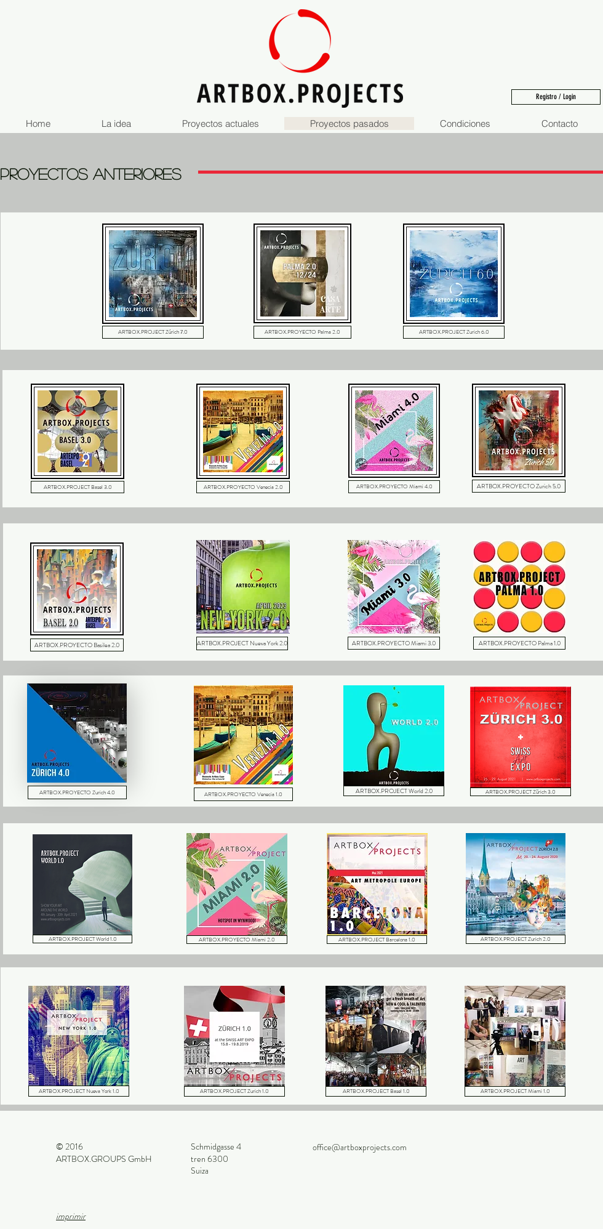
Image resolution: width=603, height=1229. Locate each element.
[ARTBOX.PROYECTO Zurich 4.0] (77, 792)
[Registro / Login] (556, 97)
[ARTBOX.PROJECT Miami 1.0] (515, 1091)
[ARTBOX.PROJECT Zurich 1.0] (234, 1091)
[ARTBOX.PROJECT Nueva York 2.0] (242, 643)
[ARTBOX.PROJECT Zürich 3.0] (520, 792)
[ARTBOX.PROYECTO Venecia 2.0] (243, 487)
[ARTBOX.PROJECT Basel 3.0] (77, 487)
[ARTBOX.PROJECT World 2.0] (393, 791)
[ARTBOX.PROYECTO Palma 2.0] (302, 332)
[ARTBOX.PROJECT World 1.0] (82, 939)
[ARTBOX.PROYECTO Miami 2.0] (236, 939)
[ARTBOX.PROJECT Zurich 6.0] (454, 332)
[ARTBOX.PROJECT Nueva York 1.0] (78, 1091)
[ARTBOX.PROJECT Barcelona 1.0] (377, 939)
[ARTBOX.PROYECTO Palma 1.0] (519, 643)
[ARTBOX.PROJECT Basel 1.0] (375, 1091)
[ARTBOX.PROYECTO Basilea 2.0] (77, 645)
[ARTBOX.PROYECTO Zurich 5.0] (518, 486)
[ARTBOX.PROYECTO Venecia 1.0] (243, 794)
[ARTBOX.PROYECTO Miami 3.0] (394, 643)
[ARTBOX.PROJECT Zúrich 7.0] (153, 332)
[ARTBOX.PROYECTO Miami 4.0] (394, 486)
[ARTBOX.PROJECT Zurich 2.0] (515, 939)
